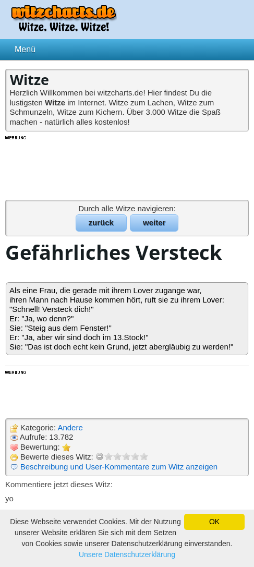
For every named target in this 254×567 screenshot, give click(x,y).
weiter (154, 222)
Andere (69, 427)
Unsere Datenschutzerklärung (127, 554)
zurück (101, 222)
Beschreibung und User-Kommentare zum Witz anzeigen (119, 466)
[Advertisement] (127, 167)
